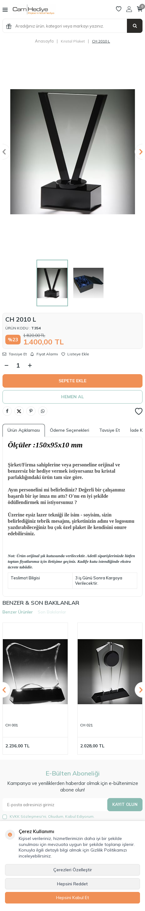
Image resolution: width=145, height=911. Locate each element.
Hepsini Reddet (72, 884)
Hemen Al (72, 397)
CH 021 (86, 725)
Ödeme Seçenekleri (69, 430)
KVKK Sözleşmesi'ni (28, 816)
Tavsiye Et (14, 354)
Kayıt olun (125, 804)
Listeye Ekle (75, 354)
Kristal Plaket (73, 41)
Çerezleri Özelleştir (72, 870)
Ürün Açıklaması (23, 430)
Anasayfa (44, 40)
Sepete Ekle (72, 381)
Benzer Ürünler (17, 612)
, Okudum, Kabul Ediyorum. (48, 816)
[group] (72, 151)
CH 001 (11, 725)
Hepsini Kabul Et (72, 897)
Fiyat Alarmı (44, 354)
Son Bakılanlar (52, 612)
